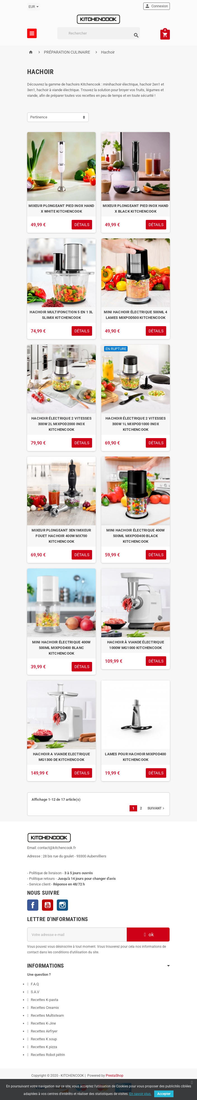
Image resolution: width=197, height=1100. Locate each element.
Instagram (62, 905)
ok (148, 934)
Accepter (163, 1094)
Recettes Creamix (45, 1007)
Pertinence (38, 117)
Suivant (156, 808)
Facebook (32, 905)
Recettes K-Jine (44, 1023)
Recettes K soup (44, 1039)
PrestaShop (114, 1076)
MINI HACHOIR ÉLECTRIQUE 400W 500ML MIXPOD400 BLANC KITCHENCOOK (61, 647)
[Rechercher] (98, 33)
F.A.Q (35, 984)
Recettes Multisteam (47, 1015)
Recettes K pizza (44, 1047)
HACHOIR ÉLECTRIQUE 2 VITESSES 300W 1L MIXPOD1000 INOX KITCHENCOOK (135, 424)
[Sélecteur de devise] (33, 6)
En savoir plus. (140, 1094)
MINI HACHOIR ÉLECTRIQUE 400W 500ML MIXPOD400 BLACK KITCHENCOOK (135, 536)
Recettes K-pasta (45, 1000)
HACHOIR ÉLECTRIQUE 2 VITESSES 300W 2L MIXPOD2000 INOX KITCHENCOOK (61, 424)
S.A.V (35, 992)
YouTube (47, 905)
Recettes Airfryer (44, 1031)
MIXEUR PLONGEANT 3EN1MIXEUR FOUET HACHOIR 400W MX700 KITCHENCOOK (61, 536)
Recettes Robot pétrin (48, 1055)
